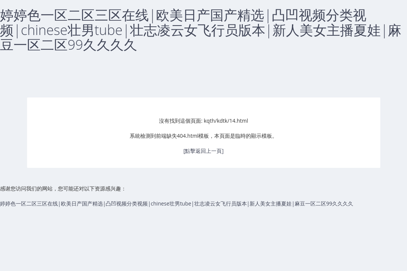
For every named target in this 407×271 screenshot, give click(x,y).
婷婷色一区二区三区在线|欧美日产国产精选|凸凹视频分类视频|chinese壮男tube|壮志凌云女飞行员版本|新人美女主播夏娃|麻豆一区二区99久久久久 (200, 30)
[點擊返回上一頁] (203, 150)
